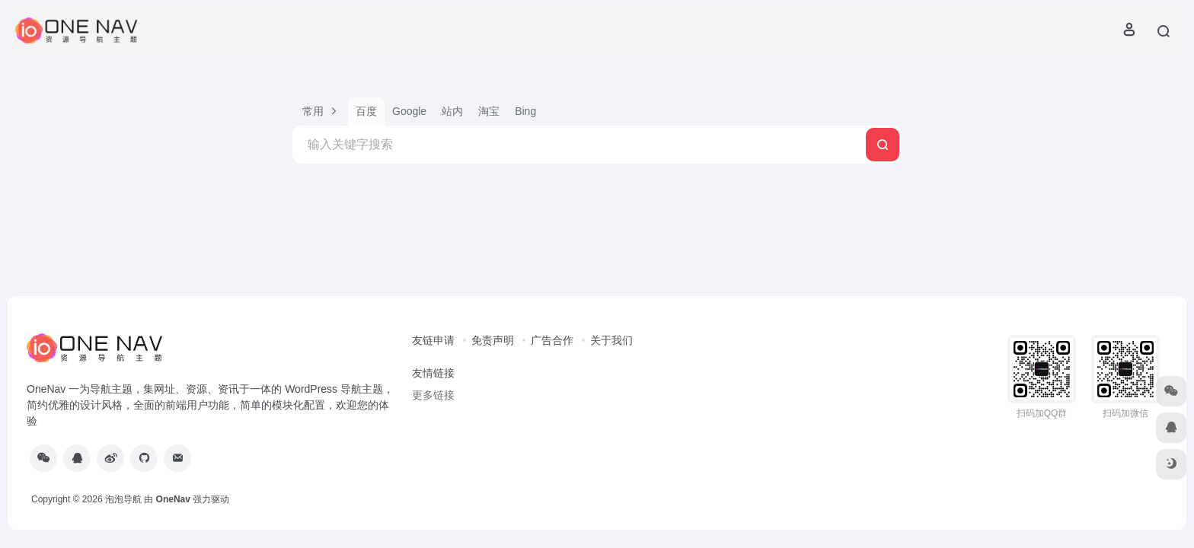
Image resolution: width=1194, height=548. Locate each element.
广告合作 (552, 340)
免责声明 (492, 340)
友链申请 (433, 340)
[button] (320, 111)
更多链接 (433, 395)
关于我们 (611, 340)
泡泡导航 (123, 499)
